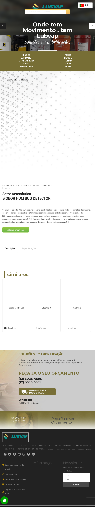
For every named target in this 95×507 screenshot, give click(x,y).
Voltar (12, 80)
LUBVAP (26, 64)
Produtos (14, 185)
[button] (92, 26)
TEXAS (68, 55)
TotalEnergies (26, 61)
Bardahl (26, 58)
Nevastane (26, 67)
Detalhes (11, 328)
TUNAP (68, 61)
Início (5, 185)
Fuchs (67, 64)
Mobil (68, 67)
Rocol (68, 58)
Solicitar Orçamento (15, 230)
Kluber (26, 55)
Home (24, 80)
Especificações (29, 248)
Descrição (10, 248)
